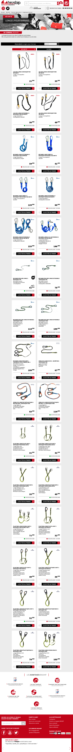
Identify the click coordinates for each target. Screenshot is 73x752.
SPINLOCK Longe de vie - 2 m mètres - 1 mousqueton (49, 361)
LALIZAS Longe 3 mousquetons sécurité (48, 114)
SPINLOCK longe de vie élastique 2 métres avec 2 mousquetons (23, 403)
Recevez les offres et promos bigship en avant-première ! (11, 706)
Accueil (3, 12)
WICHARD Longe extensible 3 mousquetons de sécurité (21, 238)
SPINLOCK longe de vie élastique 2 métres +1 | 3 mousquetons (49, 403)
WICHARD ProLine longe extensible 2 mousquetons (23, 320)
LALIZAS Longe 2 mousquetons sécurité (48, 72)
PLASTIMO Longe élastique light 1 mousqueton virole (49, 568)
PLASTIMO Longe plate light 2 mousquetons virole (22, 568)
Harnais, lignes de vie (16, 12)
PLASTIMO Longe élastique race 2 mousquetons (23, 651)
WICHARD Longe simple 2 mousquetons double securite (22, 196)
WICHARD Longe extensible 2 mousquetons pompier (21, 155)
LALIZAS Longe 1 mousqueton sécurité (21, 72)
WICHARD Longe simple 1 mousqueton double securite (48, 155)
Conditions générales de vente (44, 745)
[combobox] (27, 3)
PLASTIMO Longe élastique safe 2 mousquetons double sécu (48, 485)
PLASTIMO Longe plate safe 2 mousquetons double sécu (47, 444)
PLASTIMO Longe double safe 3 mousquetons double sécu (22, 527)
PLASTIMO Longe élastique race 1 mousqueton (48, 609)
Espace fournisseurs (54, 713)
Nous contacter (53, 711)
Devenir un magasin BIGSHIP (56, 709)
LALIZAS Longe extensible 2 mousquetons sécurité (21, 114)
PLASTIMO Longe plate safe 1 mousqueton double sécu (21, 444)
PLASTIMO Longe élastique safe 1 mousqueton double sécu (23, 485)
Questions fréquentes (34, 720)
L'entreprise (52, 707)
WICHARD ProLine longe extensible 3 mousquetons (49, 320)
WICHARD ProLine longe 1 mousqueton (20, 279)
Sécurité (8, 12)
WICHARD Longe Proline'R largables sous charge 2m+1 (21, 361)
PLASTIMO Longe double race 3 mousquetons (48, 651)
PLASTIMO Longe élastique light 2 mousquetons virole (23, 609)
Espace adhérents (53, 715)
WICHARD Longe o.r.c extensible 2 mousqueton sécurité (49, 238)
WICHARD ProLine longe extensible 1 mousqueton (49, 279)
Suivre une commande (34, 709)
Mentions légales (25, 747)
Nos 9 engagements (34, 718)
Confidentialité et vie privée (28, 745)
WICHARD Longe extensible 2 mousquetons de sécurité (47, 196)
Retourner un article (34, 711)
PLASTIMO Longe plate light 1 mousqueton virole (47, 527)
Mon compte (32, 707)
